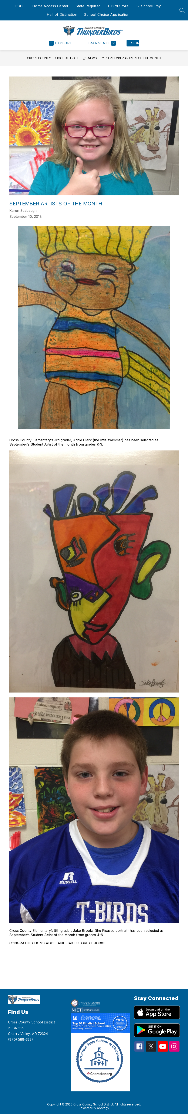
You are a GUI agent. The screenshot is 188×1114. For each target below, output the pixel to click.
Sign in (135, 43)
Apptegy (103, 1108)
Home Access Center (50, 6)
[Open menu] (60, 43)
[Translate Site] (101, 43)
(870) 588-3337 (21, 1039)
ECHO (20, 6)
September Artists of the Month (133, 58)
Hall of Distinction (62, 14)
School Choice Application (107, 14)
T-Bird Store (118, 6)
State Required (88, 6)
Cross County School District (52, 58)
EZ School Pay (148, 6)
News (92, 58)
